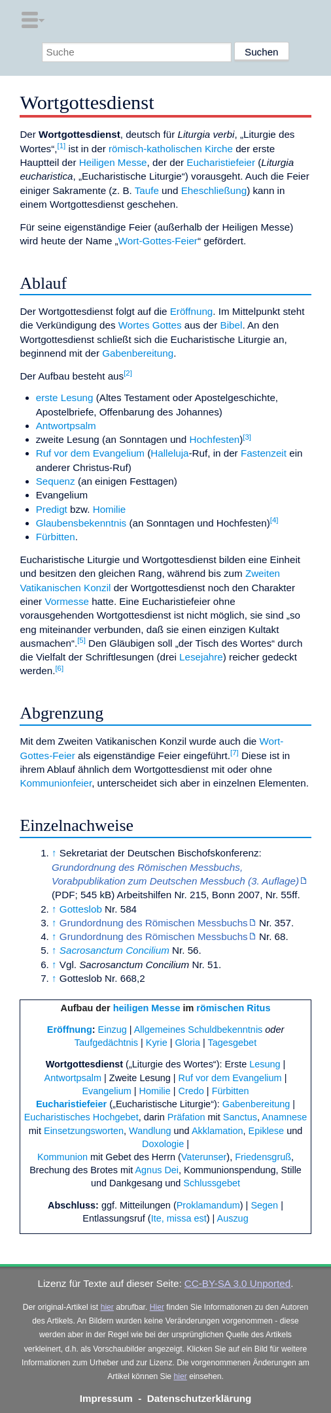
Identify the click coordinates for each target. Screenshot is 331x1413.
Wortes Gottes (150, 325)
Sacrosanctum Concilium (114, 950)
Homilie (109, 509)
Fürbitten (55, 536)
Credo (191, 1091)
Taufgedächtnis (106, 1042)
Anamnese (284, 1117)
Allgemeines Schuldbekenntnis (198, 1029)
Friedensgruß (263, 1157)
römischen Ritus (233, 1008)
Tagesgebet (231, 1042)
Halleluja (169, 453)
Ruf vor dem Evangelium (90, 453)
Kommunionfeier (56, 782)
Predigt (51, 509)
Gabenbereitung (137, 353)
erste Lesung (65, 397)
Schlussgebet (211, 1183)
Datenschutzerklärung (199, 1398)
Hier (157, 1307)
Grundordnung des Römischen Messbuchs (154, 922)
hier (107, 1307)
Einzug (112, 1029)
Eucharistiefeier (220, 162)
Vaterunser (204, 1157)
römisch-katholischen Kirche (171, 148)
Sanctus (240, 1117)
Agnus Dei (157, 1170)
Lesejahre (201, 656)
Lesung (264, 1064)
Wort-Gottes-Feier (158, 240)
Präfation (186, 1117)
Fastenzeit (264, 453)
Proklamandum (208, 1205)
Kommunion (62, 1157)
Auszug (233, 1218)
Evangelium (106, 1091)
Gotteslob (81, 909)
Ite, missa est (179, 1218)
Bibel (231, 325)
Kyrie (156, 1042)
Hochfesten (214, 439)
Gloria (187, 1042)
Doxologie (163, 1144)
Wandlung (150, 1131)
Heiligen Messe (113, 162)
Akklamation (217, 1131)
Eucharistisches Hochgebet (81, 1117)
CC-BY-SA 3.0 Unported (237, 1283)
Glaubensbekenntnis (81, 522)
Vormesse (66, 601)
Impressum (106, 1398)
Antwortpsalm (66, 425)
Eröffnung (191, 311)
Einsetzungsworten (84, 1131)
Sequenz (55, 481)
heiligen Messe (147, 1008)
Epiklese (267, 1131)
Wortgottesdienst (84, 1064)
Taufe (147, 190)
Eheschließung (214, 190)
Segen (264, 1205)
